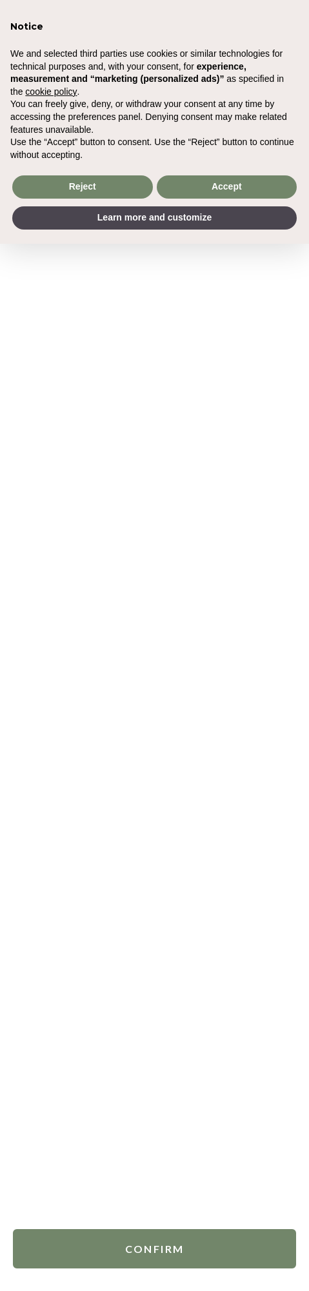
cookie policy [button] (51, 91)
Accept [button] (227, 186)
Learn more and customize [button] (154, 217)
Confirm (154, 1246)
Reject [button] (82, 186)
